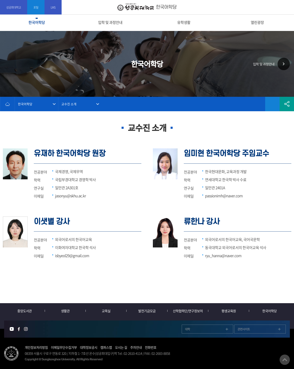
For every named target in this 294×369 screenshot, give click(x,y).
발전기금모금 (147, 310)
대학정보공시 (88, 347)
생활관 (65, 310)
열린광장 (257, 22)
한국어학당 (36, 22)
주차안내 (136, 347)
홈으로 (7, 104)
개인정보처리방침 (36, 347)
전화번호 (150, 347)
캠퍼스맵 (106, 347)
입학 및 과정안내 (110, 22)
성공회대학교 (13, 7)
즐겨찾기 (272, 104)
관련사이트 (244, 329)
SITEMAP (288, 7)
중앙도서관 (24, 310)
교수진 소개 (68, 104)
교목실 (106, 310)
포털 (35, 7)
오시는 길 (121, 347)
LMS (53, 7)
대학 (187, 329)
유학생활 (183, 22)
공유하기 (287, 104)
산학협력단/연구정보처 (188, 310)
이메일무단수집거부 (64, 347)
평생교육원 (228, 310)
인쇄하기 (258, 104)
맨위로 (285, 360)
